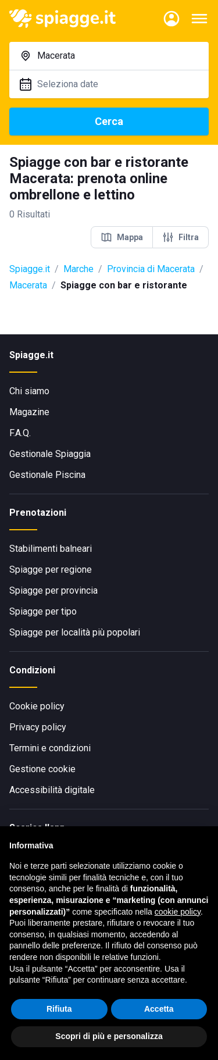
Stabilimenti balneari (50, 548)
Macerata (28, 285)
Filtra (180, 237)
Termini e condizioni (50, 748)
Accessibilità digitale (52, 789)
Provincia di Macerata (151, 268)
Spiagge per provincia (53, 590)
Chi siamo (29, 391)
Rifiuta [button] (59, 1008)
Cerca (109, 121)
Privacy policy (37, 727)
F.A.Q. (20, 432)
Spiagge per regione (50, 569)
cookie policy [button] (178, 911)
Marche (78, 268)
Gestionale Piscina (47, 474)
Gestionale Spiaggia (50, 453)
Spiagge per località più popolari (74, 632)
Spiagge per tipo (43, 611)
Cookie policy (37, 706)
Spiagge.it (29, 268)
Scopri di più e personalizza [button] (108, 1036)
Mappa (122, 237)
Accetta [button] (159, 1008)
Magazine (29, 411)
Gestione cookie (42, 769)
